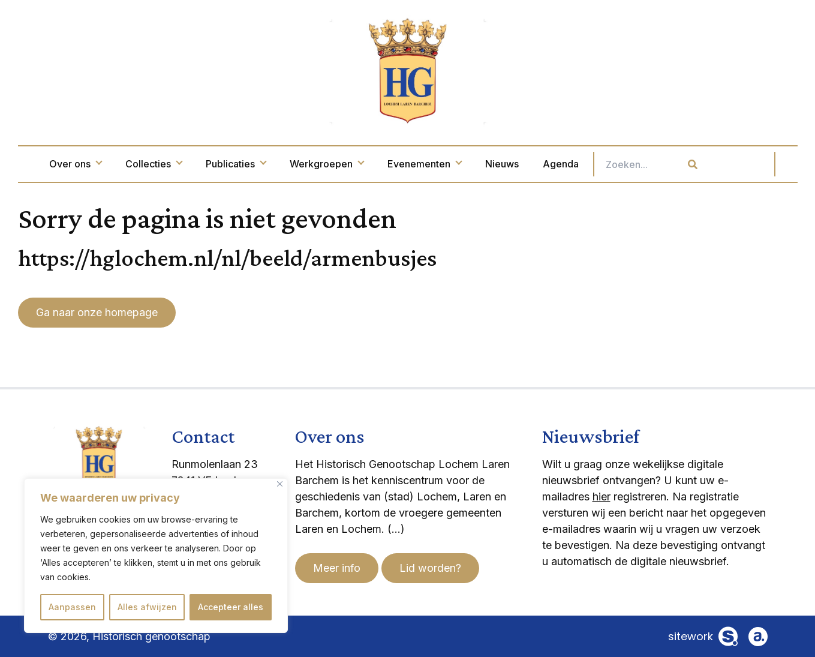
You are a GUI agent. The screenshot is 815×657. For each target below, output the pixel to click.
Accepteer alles (230, 607)
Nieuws (552, 164)
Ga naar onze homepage (97, 312)
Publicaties (286, 164)
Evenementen (475, 164)
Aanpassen (72, 607)
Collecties (204, 164)
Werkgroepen (377, 164)
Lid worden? (430, 568)
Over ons (126, 164)
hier (602, 496)
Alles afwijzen (147, 607)
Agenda (611, 164)
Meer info (336, 568)
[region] (156, 555)
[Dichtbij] (279, 484)
